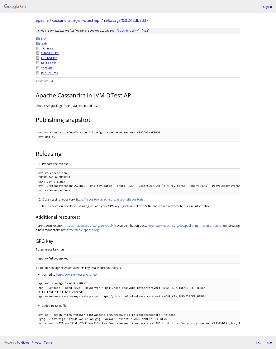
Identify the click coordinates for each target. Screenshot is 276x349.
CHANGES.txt (50, 53)
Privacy (36, 342)
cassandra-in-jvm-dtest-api (76, 20)
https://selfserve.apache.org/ (80, 230)
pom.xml (47, 68)
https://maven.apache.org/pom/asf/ (89, 226)
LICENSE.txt (49, 58)
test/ (44, 43)
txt (258, 342)
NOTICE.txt (48, 63)
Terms (48, 342)
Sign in (267, 7)
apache (42, 20)
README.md (49, 73)
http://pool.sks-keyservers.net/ (76, 274)
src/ (43, 38)
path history (128, 30)
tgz (145, 30)
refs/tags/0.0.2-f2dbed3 (125, 20)
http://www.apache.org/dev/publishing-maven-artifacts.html (188, 226)
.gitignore (47, 48)
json (268, 342)
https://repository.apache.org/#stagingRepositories (110, 199)
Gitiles (25, 342)
